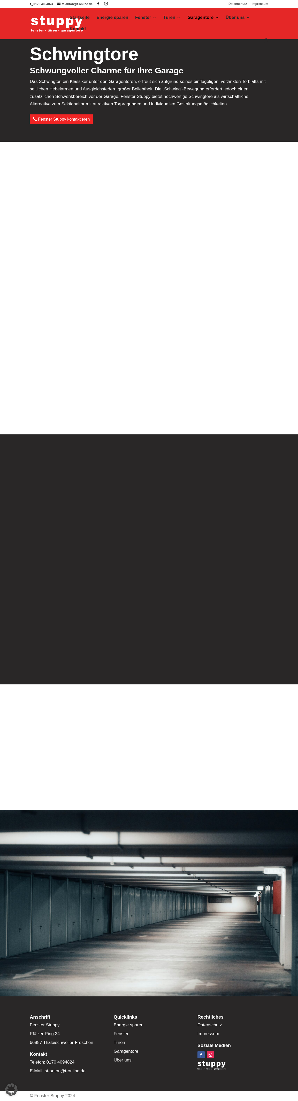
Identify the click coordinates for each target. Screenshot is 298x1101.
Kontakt (78, 29)
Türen (169, 18)
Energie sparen (112, 18)
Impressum (260, 4)
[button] (11, 1089)
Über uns (235, 18)
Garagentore (200, 18)
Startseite (79, 18)
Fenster (143, 18)
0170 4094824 (43, 4)
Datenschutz (237, 4)
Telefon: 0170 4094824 (52, 1062)
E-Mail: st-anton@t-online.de (58, 1070)
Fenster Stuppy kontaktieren (64, 119)
